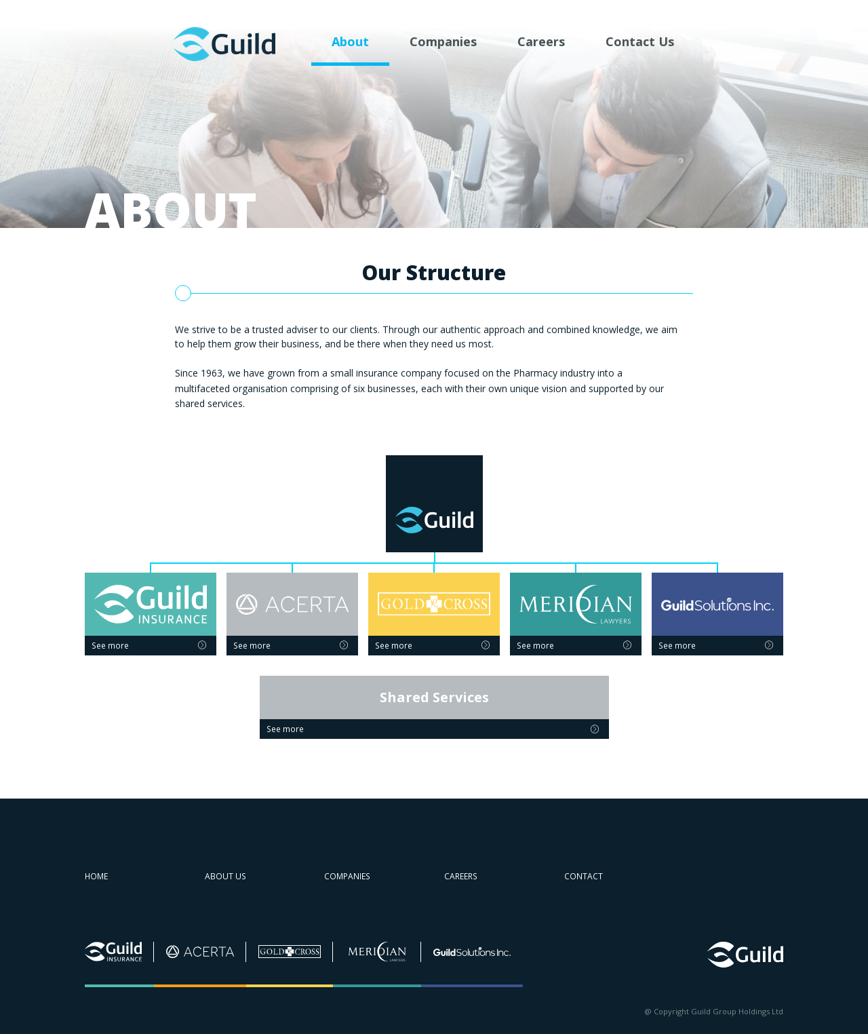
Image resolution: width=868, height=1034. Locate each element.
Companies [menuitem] (443, 41)
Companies (347, 876)
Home (96, 876)
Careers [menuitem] (541, 41)
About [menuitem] (350, 41)
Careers (460, 876)
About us (225, 876)
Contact (583, 876)
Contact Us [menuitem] (640, 41)
